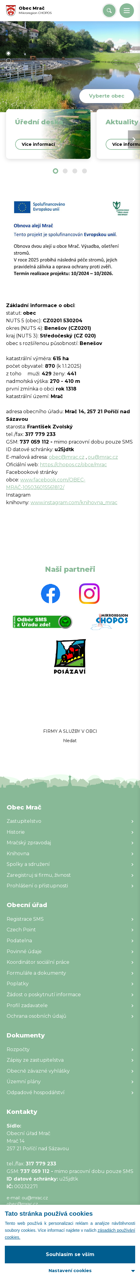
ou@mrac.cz (103, 457)
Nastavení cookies (70, 1270)
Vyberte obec (106, 96)
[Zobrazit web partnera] (50, 594)
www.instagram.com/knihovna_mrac (73, 502)
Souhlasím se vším (70, 1254)
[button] (126, 10)
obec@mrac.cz (66, 457)
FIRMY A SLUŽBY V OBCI (70, 731)
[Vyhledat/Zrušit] (109, 10)
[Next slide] (134, 139)
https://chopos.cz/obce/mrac (73, 464)
